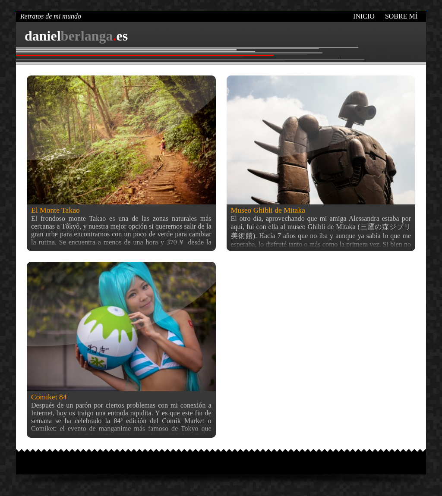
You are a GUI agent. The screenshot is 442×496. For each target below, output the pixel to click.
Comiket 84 (49, 396)
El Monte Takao (55, 210)
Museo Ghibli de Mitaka (268, 210)
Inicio (364, 16)
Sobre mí (401, 16)
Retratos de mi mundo (50, 16)
